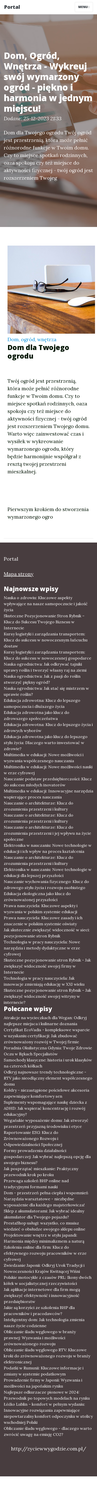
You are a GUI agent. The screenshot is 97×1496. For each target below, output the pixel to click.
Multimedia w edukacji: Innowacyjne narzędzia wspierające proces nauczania (48, 793)
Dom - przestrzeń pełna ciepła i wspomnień (46, 1192)
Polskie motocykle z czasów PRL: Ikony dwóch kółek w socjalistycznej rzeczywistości (48, 1280)
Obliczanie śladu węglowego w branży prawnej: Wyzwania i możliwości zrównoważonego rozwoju (40, 1337)
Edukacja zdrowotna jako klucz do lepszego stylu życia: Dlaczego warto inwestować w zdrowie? (46, 742)
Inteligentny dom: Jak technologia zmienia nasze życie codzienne (44, 1322)
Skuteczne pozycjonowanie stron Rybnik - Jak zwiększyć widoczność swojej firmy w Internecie (47, 966)
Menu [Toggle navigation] (84, 7)
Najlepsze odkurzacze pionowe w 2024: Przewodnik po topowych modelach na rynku (47, 1395)
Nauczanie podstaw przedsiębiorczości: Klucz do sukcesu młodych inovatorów (48, 781)
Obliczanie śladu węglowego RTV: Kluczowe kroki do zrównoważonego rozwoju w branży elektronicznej (47, 1355)
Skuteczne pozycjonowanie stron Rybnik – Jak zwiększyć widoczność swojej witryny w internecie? (47, 996)
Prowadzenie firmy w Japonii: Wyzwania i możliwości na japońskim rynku (43, 1383)
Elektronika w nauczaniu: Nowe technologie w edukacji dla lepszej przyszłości (48, 872)
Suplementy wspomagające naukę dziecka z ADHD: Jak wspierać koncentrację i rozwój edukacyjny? (45, 1108)
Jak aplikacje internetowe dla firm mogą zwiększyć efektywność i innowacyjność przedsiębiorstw (42, 1295)
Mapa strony (19, 574)
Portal (12, 7)
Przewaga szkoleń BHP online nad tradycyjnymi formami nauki (36, 1183)
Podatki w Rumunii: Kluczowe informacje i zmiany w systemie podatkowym (44, 1370)
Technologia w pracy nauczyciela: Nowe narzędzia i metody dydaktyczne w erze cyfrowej (42, 947)
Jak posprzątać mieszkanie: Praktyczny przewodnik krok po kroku (41, 1171)
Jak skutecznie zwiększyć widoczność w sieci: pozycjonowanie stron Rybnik (47, 932)
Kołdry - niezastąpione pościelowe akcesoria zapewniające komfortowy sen (46, 1093)
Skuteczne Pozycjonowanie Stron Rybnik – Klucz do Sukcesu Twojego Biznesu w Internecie (44, 621)
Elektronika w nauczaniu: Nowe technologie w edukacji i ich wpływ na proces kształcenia (48, 848)
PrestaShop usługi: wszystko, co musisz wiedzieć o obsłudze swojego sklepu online (44, 1226)
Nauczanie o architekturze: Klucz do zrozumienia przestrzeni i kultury (38, 806)
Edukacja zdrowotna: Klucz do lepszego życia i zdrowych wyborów (48, 727)
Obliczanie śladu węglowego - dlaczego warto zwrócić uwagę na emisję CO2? (48, 1431)
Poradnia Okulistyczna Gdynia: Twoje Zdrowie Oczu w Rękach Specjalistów (48, 1050)
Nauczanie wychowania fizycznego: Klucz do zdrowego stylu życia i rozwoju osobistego (46, 884)
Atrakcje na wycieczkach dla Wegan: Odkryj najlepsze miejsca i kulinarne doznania (45, 1020)
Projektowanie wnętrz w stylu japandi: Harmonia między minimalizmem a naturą (44, 1238)
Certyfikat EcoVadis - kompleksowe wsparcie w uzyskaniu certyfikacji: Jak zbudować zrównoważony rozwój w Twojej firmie (47, 1035)
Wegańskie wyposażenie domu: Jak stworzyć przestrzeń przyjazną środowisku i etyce (46, 1123)
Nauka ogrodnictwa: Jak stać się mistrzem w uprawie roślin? (46, 691)
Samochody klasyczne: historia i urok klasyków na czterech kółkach (48, 1062)
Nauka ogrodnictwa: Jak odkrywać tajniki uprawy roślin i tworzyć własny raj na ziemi (45, 667)
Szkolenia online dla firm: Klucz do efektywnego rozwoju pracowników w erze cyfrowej (45, 1253)
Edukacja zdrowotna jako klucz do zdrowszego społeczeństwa (36, 715)
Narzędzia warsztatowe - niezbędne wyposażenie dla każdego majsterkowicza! (44, 1201)
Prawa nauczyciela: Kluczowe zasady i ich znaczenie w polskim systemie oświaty (43, 920)
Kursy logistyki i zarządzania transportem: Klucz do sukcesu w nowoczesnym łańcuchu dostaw (46, 639)
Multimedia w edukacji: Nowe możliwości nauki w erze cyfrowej (48, 769)
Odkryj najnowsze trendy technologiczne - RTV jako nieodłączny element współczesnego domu (48, 1078)
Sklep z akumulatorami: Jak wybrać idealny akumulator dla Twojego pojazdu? (44, 1213)
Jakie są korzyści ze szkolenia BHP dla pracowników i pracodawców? (39, 1310)
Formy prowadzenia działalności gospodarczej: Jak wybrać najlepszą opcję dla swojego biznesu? (47, 1156)
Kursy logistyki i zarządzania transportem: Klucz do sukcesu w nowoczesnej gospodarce (47, 655)
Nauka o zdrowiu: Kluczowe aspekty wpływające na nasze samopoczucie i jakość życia (46, 603)
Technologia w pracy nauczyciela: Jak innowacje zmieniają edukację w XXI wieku (44, 981)
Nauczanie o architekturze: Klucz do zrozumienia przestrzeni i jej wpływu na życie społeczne (47, 833)
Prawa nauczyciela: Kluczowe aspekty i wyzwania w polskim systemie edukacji (41, 908)
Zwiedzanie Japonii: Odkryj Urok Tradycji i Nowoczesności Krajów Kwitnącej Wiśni (44, 1268)
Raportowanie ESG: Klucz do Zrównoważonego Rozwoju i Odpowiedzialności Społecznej (33, 1138)
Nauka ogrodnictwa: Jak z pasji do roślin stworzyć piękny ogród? (42, 679)
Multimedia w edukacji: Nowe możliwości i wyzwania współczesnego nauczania (44, 757)
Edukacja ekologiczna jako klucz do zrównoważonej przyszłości (37, 896)
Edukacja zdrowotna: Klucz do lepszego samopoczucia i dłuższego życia (42, 703)
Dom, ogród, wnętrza (32, 339)
